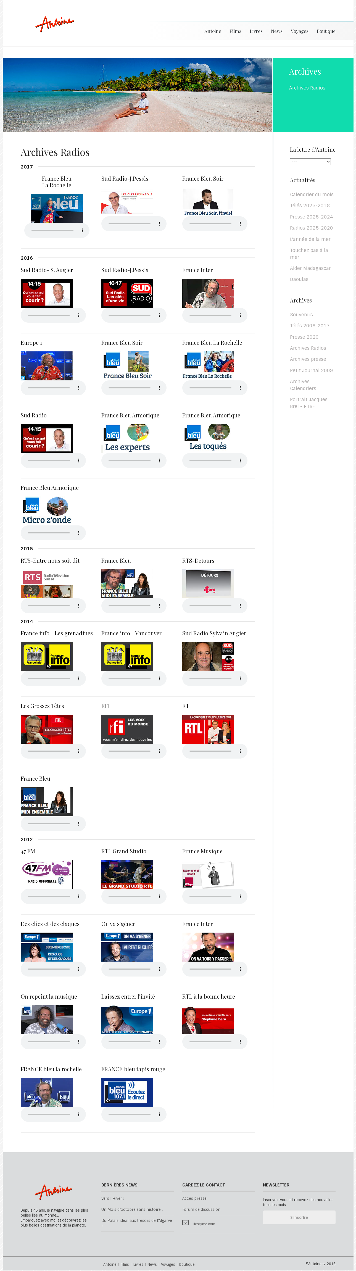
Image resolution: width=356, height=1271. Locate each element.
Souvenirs (301, 315)
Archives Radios (308, 349)
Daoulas (299, 280)
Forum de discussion (201, 1210)
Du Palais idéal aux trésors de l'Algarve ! (136, 1224)
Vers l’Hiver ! (112, 1199)
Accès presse (194, 1199)
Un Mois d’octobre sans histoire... (132, 1210)
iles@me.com (204, 1225)
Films (235, 31)
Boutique (326, 31)
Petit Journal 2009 (311, 371)
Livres (256, 31)
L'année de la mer (310, 240)
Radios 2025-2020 (311, 228)
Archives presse (308, 360)
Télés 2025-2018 (310, 206)
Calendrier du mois (312, 195)
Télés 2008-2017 (310, 326)
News (277, 31)
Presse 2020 (304, 338)
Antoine (52, 31)
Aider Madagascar (310, 269)
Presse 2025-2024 (311, 217)
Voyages (299, 31)
